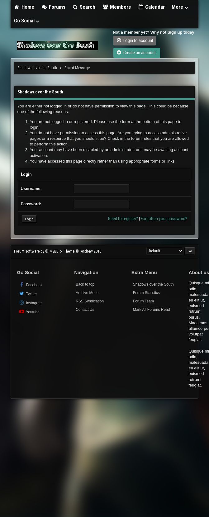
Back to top (85, 284)
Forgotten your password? (164, 218)
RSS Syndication (90, 301)
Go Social (27, 20)
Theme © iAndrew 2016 (82, 251)
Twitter (28, 293)
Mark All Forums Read (151, 309)
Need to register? (123, 218)
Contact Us (85, 309)
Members (116, 7)
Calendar (151, 7)
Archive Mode (87, 293)
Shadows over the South (37, 67)
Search (84, 7)
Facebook (31, 284)
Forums (53, 7)
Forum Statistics (146, 293)
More (180, 7)
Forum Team (143, 301)
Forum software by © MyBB (36, 251)
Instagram (31, 302)
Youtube (29, 311)
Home (24, 7)
